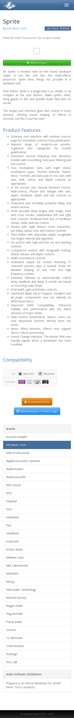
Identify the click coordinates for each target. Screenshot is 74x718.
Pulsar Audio (14, 622)
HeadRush (12, 533)
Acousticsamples (17, 437)
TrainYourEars (15, 646)
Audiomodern (14, 469)
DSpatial (11, 501)
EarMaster (12, 517)
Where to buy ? (37, 62)
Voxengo (11, 654)
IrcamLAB (12, 541)
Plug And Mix (14, 614)
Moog (10, 581)
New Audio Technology (21, 589)
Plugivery (9, 5)
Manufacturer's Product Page (37, 411)
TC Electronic (14, 638)
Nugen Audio (14, 606)
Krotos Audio (14, 549)
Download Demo (37, 402)
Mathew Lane (15, 557)
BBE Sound (13, 485)
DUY (9, 509)
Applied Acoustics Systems (23, 461)
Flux (8, 525)
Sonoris (11, 630)
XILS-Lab (11, 662)
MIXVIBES (12, 573)
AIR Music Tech (16, 445)
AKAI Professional (17, 453)
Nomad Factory (16, 598)
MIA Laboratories (17, 565)
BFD (9, 493)
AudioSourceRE (16, 477)
